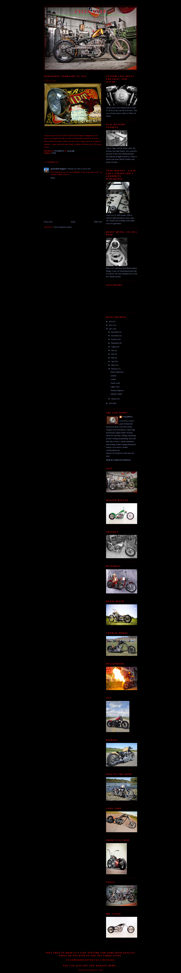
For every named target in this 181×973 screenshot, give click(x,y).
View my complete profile (118, 460)
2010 (111, 403)
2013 (111, 321)
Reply (53, 178)
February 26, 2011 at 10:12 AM (78, 169)
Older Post (98, 222)
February (114, 369)
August (114, 347)
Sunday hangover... (118, 390)
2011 (111, 329)
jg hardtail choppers (59, 169)
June (113, 354)
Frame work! (115, 383)
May (113, 358)
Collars (113, 379)
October (114, 339)
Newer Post (48, 222)
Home (73, 222)
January (114, 399)
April (113, 361)
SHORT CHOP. (116, 394)
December (115, 332)
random (113, 376)
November (115, 336)
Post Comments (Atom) (63, 227)
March (113, 365)
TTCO (54, 153)
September (115, 343)
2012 (111, 325)
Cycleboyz (127, 417)
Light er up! (115, 387)
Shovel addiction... (117, 372)
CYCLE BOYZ (90, 11)
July (113, 350)
